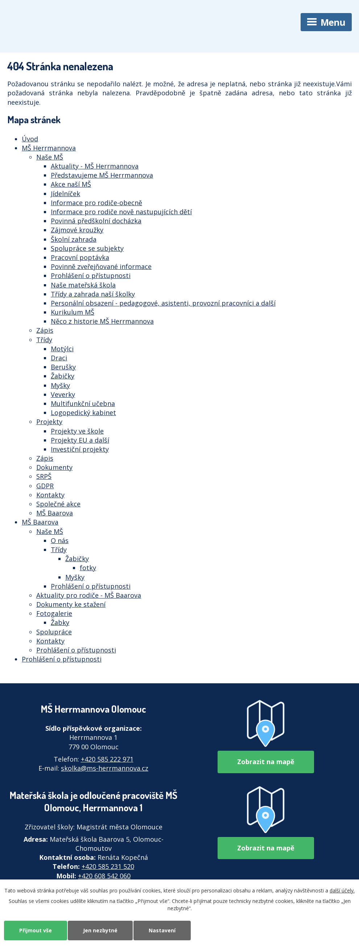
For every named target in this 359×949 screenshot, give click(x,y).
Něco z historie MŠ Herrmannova (102, 321)
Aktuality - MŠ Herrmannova (95, 166)
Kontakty (50, 494)
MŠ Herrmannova (49, 148)
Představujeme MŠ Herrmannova (102, 175)
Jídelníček (65, 193)
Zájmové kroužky (77, 229)
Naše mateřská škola (83, 285)
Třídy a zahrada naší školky (93, 294)
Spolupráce (54, 631)
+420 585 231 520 (108, 866)
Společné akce (58, 504)
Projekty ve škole (77, 431)
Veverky (63, 394)
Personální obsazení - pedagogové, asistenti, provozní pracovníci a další (163, 303)
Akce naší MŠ (71, 184)
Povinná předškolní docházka (96, 220)
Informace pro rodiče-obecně (96, 202)
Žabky (60, 622)
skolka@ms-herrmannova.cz (104, 768)
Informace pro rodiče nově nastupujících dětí (121, 211)
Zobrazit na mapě (265, 761)
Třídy (44, 339)
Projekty (49, 421)
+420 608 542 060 (104, 875)
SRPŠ (43, 476)
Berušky (63, 366)
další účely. (342, 890)
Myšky (60, 385)
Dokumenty (54, 467)
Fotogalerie (54, 613)
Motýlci (62, 348)
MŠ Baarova (54, 513)
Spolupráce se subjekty (87, 248)
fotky (88, 567)
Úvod (30, 138)
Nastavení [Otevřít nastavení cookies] (162, 930)
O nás (60, 540)
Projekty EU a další (80, 440)
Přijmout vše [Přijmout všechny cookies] (35, 930)
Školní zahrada (73, 239)
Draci (59, 357)
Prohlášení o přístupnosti (91, 275)
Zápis (44, 330)
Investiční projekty (80, 449)
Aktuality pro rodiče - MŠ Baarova (88, 595)
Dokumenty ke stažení (71, 604)
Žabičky (62, 376)
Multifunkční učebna (83, 403)
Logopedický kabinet (83, 412)
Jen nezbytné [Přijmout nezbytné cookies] (100, 930)
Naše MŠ (49, 157)
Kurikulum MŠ (72, 312)
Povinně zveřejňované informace (101, 266)
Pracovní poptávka (80, 257)
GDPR (45, 485)
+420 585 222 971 (107, 759)
